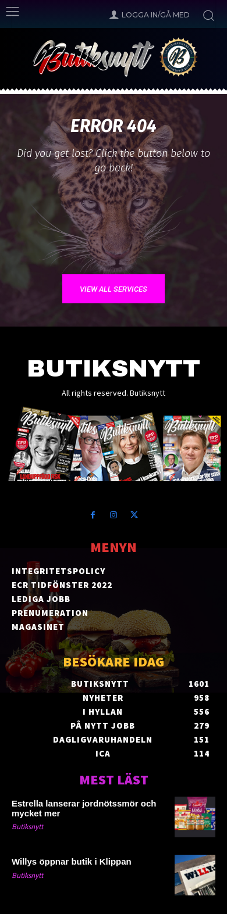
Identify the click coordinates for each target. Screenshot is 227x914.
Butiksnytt (27, 826)
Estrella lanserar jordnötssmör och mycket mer (84, 808)
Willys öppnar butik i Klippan (72, 861)
